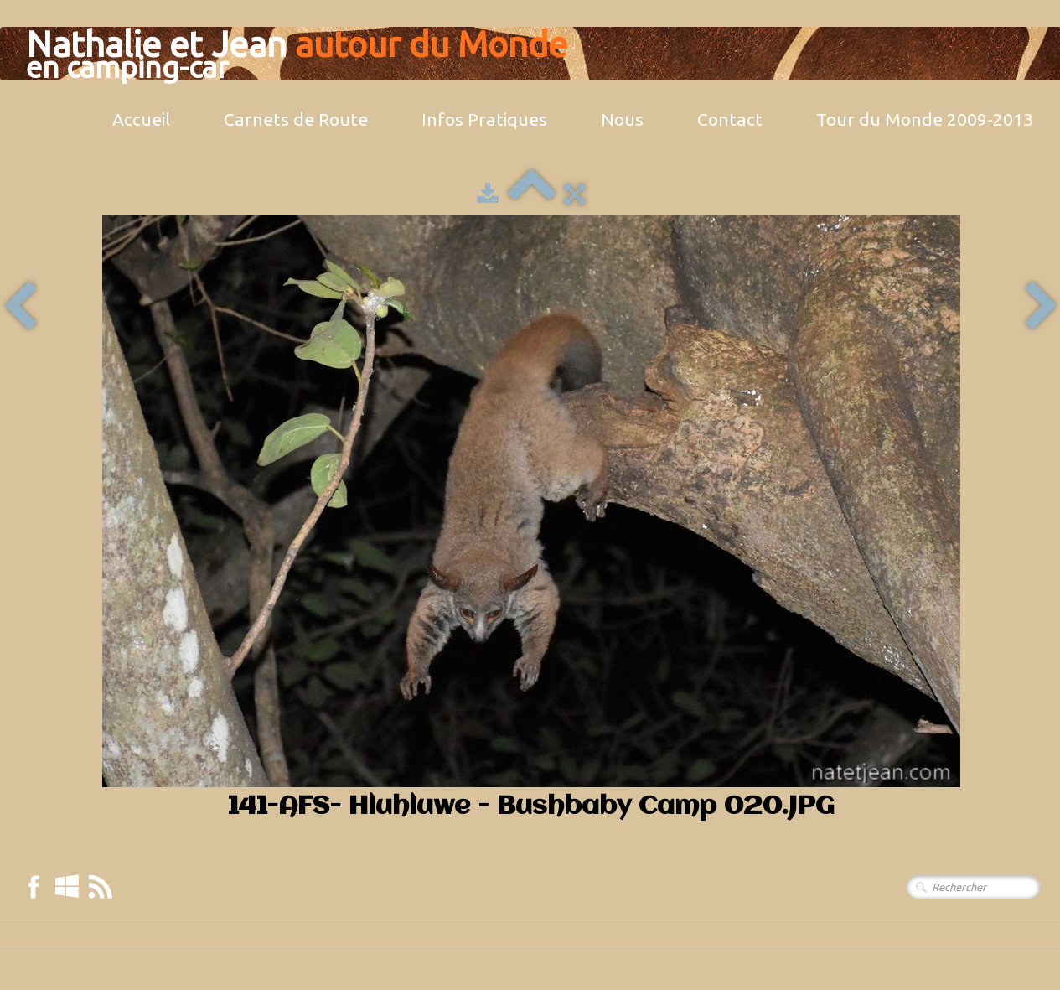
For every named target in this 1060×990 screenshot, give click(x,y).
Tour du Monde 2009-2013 (924, 119)
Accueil (141, 119)
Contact (730, 119)
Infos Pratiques (484, 119)
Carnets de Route (296, 119)
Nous (622, 119)
